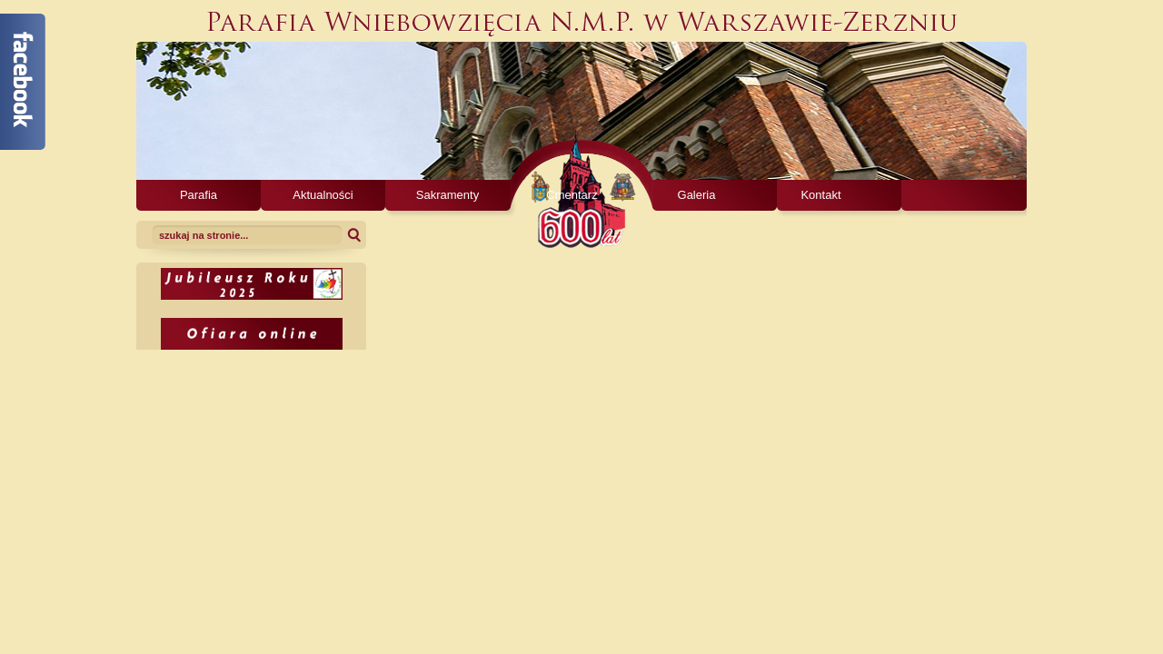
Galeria (697, 195)
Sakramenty (447, 195)
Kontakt (820, 195)
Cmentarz (571, 195)
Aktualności (323, 195)
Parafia (198, 195)
